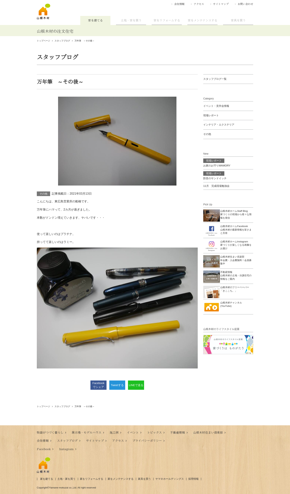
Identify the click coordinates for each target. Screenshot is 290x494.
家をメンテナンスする (202, 20)
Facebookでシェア (98, 385)
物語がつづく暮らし (50, 432)
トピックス (154, 432)
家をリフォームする (167, 20)
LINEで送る (136, 384)
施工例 (114, 432)
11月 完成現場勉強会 (216, 185)
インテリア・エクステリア (218, 124)
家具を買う (238, 20)
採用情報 (193, 478)
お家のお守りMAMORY (216, 162)
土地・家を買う (131, 20)
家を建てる (95, 20)
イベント (133, 432)
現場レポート (211, 115)
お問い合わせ (245, 4)
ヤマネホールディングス (169, 478)
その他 (43, 193)
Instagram (66, 449)
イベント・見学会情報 (216, 105)
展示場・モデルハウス (86, 432)
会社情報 (179, 4)
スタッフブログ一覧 (215, 78)
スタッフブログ (67, 440)
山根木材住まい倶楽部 (208, 432)
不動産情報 (177, 432)
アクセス (199, 4)
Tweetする (117, 384)
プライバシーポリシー (147, 440)
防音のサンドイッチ (215, 175)
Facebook (44, 449)
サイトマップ (221, 4)
